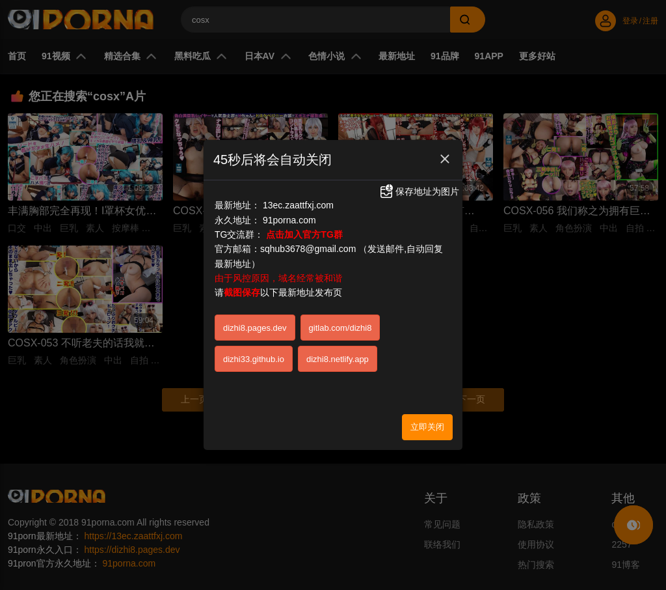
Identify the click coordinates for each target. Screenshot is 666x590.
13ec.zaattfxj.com (298, 202)
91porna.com (289, 216)
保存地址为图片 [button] (419, 187)
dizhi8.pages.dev (255, 325)
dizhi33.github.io (253, 356)
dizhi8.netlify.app (337, 356)
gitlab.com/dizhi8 (340, 325)
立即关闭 (427, 423)
